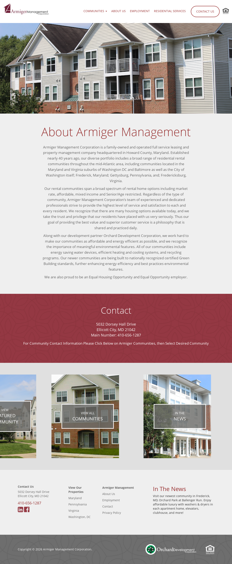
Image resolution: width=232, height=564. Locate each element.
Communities (95, 11)
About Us (118, 11)
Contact (107, 506)
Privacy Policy (111, 513)
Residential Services (170, 11)
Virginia (73, 511)
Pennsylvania (77, 504)
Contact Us (205, 11)
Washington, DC (79, 517)
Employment (140, 11)
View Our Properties (75, 490)
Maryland (75, 498)
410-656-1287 (129, 335)
